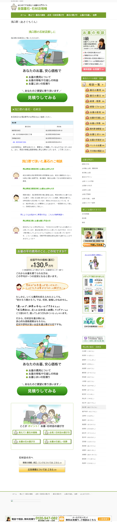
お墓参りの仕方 (87, 185)
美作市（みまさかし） (89, 437)
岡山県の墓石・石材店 (92, 347)
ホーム (14, 494)
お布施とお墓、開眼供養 (90, 168)
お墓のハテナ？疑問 (88, 203)
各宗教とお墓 (86, 172)
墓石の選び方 (57, 494)
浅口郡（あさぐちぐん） (90, 407)
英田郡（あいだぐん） (89, 446)
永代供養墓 (85, 214)
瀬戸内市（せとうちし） (90, 411)
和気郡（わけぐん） (88, 377)
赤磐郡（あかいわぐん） (90, 454)
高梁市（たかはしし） (89, 463)
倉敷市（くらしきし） (89, 360)
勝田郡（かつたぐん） (89, 373)
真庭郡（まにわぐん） (89, 424)
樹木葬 (84, 218)
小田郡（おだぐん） (88, 381)
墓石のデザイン (87, 177)
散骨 (83, 222)
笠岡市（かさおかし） (89, 428)
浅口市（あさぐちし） (89, 403)
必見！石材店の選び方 (43, 494)
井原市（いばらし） (88, 355)
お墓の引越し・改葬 (88, 198)
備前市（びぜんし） (88, 364)
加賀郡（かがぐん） (88, 368)
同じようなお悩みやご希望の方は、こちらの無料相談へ (42, 215)
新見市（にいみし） (88, 394)
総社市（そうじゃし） (89, 433)
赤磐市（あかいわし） (89, 450)
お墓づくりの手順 (87, 181)
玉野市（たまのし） (88, 416)
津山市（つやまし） (88, 398)
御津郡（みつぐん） (88, 390)
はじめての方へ (85, 494)
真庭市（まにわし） (88, 420)
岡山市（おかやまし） (89, 385)
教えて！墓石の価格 (26, 494)
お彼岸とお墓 (86, 190)
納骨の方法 (85, 164)
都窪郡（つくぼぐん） (89, 459)
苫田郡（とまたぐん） (89, 441)
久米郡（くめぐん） (88, 351)
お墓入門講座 (86, 194)
